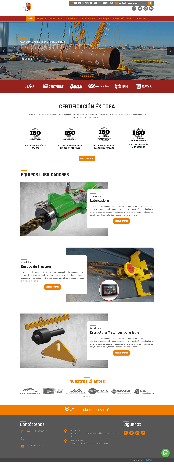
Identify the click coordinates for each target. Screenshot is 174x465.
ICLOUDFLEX (148, 460)
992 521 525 (105, 3)
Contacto (141, 18)
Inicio (30, 18)
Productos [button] (55, 18)
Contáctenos (32, 424)
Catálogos (104, 18)
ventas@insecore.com (125, 3)
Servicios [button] (71, 18)
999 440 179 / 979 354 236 (83, 3)
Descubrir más (121, 220)
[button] (150, 3)
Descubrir (27, 59)
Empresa (41, 18)
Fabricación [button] (87, 18)
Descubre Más (87, 158)
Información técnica (123, 18)
